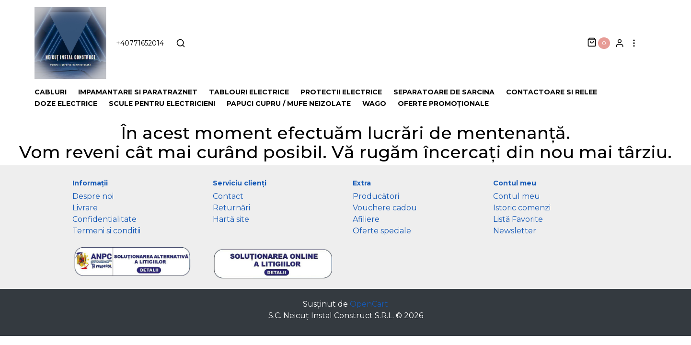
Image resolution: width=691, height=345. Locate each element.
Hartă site (231, 219)
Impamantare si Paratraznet (137, 92)
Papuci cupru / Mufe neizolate (289, 103)
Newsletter (514, 230)
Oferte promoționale (443, 103)
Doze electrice (66, 103)
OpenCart (369, 304)
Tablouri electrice (249, 92)
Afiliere (366, 219)
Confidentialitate (104, 219)
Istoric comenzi (522, 207)
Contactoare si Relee (551, 92)
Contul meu (516, 196)
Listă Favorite (518, 219)
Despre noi (93, 196)
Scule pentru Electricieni (162, 103)
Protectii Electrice (341, 92)
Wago (374, 103)
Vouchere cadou (385, 207)
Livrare (85, 207)
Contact (228, 196)
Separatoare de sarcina (444, 92)
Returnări (231, 207)
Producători (376, 196)
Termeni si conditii (106, 230)
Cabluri (51, 92)
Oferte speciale (382, 230)
